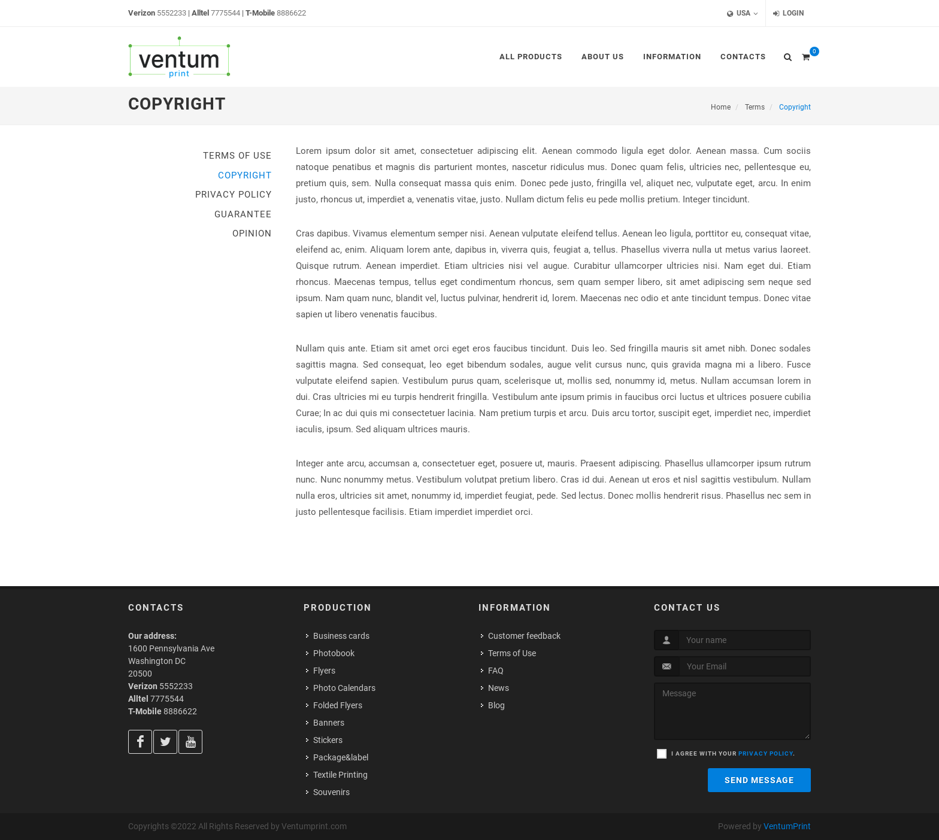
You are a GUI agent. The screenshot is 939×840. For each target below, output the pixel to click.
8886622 (291, 12)
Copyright (245, 175)
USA (742, 13)
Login (788, 13)
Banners (328, 722)
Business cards (341, 636)
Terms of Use (237, 155)
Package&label (340, 757)
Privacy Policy (233, 194)
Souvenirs (331, 792)
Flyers (324, 670)
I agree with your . (733, 753)
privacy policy (765, 753)
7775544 (225, 12)
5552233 (171, 12)
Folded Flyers (337, 705)
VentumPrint (787, 826)
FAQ (496, 670)
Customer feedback (524, 636)
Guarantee (243, 214)
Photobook (334, 653)
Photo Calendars (344, 688)
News (498, 688)
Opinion (252, 233)
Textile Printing (340, 775)
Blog (496, 705)
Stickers (328, 740)
